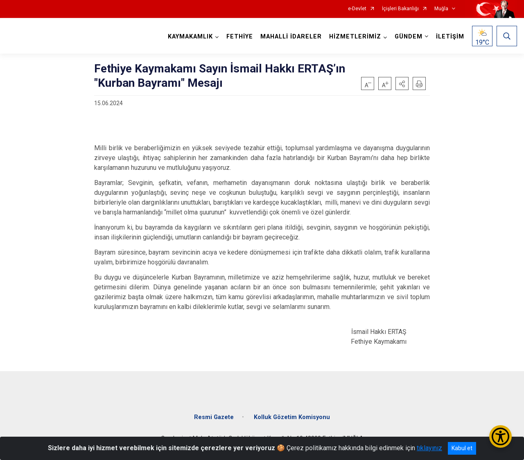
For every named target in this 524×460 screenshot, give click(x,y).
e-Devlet (357, 8)
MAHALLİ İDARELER (291, 36)
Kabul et (462, 448)
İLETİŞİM (450, 36)
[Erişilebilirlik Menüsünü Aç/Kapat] (500, 436)
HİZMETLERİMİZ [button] (355, 36)
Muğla (441, 8)
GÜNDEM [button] (408, 36)
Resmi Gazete (214, 417)
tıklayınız (429, 448)
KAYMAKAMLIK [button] (190, 36)
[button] (402, 83)
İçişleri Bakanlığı (400, 8)
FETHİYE (239, 36)
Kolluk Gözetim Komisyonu (292, 417)
